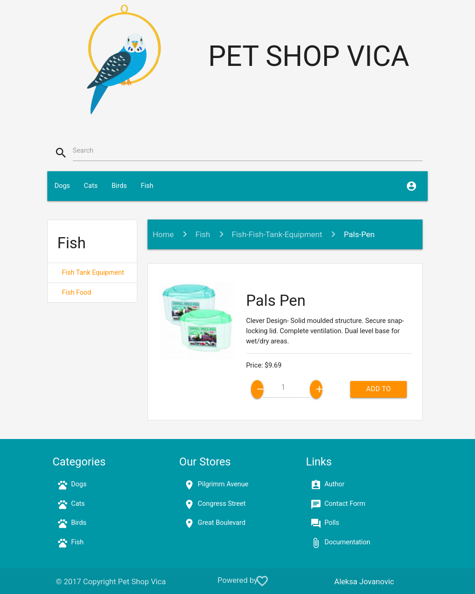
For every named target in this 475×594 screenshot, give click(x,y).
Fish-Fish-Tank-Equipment (277, 234)
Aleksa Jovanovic (364, 581)
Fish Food (76, 293)
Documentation (347, 542)
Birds (119, 186)
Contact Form (344, 504)
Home (163, 234)
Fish (147, 186)
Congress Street (221, 504)
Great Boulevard (221, 523)
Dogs (62, 186)
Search (83, 151)
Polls (331, 523)
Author (334, 484)
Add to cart (378, 391)
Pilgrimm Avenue (223, 484)
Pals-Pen (359, 234)
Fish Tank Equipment (93, 273)
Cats (91, 186)
